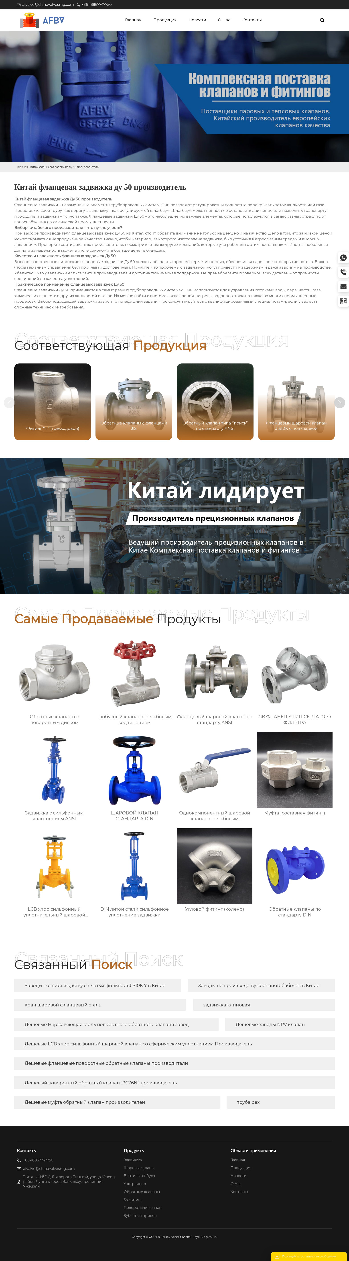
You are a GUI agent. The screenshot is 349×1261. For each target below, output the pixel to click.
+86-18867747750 (96, 4)
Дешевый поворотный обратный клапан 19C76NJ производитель (101, 1083)
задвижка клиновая (226, 1005)
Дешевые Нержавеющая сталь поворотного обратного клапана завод (107, 1024)
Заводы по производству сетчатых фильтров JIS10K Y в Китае (95, 985)
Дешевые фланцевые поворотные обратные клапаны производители (106, 1063)
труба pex (248, 1102)
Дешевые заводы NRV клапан (270, 1024)
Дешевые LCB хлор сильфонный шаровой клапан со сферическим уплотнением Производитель (138, 1044)
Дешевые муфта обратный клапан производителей (85, 1102)
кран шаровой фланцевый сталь (63, 1005)
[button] (339, 402)
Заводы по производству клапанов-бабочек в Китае (258, 985)
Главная (22, 167)
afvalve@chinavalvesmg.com (48, 4)
